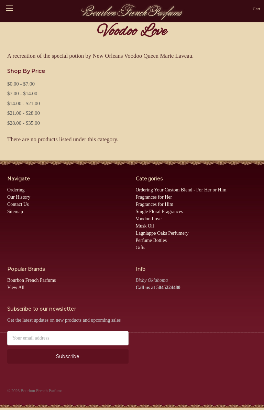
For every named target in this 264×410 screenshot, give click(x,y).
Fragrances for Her (154, 197)
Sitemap (15, 211)
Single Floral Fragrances (159, 211)
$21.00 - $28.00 (23, 113)
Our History (18, 197)
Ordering (16, 189)
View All (15, 287)
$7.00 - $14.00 (22, 93)
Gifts (140, 247)
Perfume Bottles (151, 240)
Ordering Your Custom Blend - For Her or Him (181, 189)
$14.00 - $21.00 (23, 103)
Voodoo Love (149, 218)
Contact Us (18, 204)
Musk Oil (145, 226)
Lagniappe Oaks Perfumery (162, 233)
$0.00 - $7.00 (21, 84)
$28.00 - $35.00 (23, 123)
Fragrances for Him (155, 204)
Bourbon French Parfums (31, 280)
